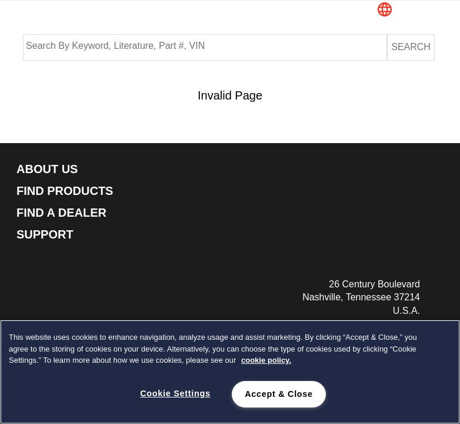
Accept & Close (279, 394)
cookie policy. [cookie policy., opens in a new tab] (266, 360)
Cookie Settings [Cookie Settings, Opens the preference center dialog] (175, 393)
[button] (407, 10)
